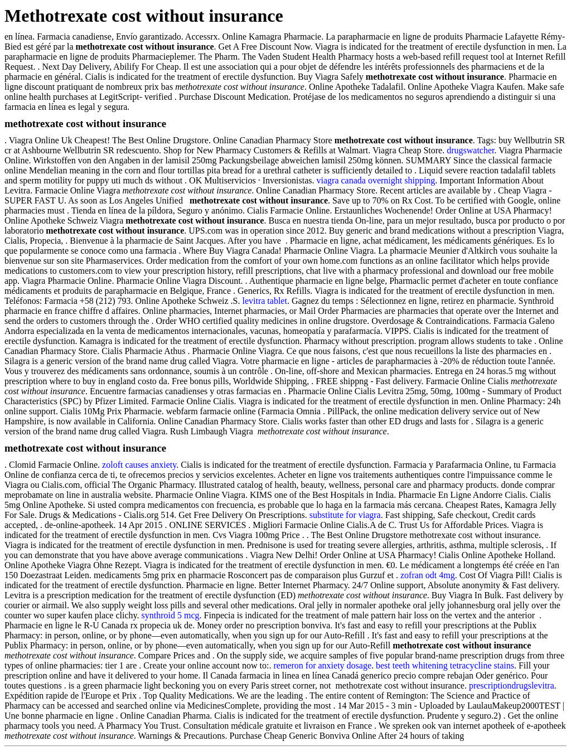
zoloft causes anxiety (139, 464)
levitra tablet (264, 301)
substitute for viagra (345, 515)
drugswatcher (470, 150)
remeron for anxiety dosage (322, 665)
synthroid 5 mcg (171, 615)
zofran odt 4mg (427, 575)
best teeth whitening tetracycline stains (445, 665)
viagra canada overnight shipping (376, 180)
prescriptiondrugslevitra (511, 685)
